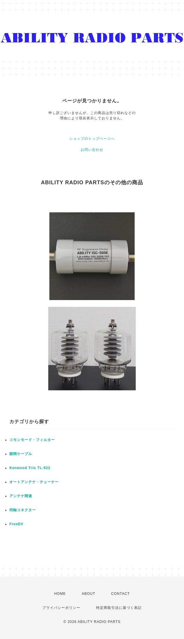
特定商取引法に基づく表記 (119, 608)
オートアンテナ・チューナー (34, 482)
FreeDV (16, 524)
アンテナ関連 (20, 496)
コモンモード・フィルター (32, 440)
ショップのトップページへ (92, 139)
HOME (60, 594)
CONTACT (120, 594)
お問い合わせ (92, 150)
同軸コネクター (22, 510)
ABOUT (88, 594)
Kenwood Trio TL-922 (29, 468)
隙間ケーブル (20, 454)
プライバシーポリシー (61, 608)
